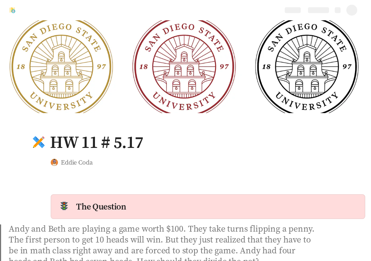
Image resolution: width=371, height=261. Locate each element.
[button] (38, 142)
